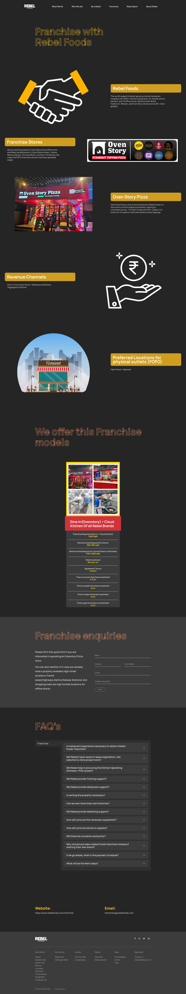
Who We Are (77, 6)
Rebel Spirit (132, 6)
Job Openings (80, 960)
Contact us (139, 957)
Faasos (38, 957)
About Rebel (152, 6)
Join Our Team (80, 957)
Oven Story (39, 971)
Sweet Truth (40, 963)
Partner (98, 952)
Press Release (120, 957)
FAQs (117, 963)
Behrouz (38, 965)
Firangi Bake (39, 977)
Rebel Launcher (101, 960)
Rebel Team (59, 957)
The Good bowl (41, 974)
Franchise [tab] (43, 743)
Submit (100, 689)
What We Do (57, 6)
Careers (78, 952)
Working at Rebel (61, 960)
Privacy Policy (59, 989)
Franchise (113, 6)
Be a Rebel (96, 6)
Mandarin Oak (40, 960)
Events (117, 960)
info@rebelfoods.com (143, 960)
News (117, 952)
